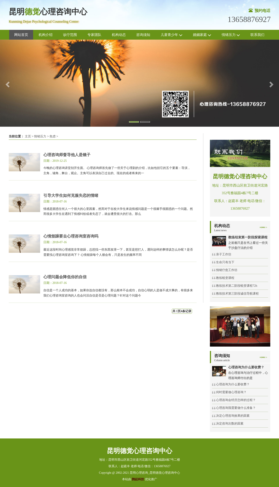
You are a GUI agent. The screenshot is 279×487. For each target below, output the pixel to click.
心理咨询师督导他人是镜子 (66, 155)
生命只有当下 (225, 262)
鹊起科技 (138, 479)
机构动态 (119, 35)
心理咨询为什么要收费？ (233, 384)
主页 (28, 136)
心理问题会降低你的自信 (65, 277)
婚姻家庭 (202, 35)
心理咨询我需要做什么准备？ (236, 407)
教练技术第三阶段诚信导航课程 (237, 293)
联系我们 (257, 35)
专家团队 (94, 35)
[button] (7, 83)
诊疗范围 (70, 35)
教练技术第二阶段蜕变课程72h (236, 285)
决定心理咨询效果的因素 (233, 415)
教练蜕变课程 (225, 278)
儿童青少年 (171, 35)
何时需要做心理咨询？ (231, 392)
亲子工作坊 (223, 254)
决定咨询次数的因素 (229, 423)
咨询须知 (143, 35)
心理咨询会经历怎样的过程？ (236, 400)
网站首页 (21, 35)
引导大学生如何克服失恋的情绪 (70, 195)
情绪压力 (231, 35)
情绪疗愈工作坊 (226, 270)
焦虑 (52, 136)
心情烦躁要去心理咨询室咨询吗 (70, 236)
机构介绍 (46, 35)
